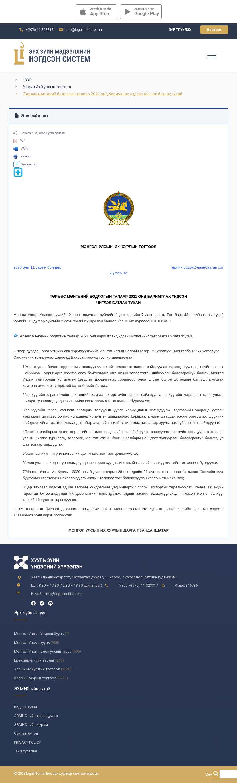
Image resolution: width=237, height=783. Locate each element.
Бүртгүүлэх (180, 30)
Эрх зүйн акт (32, 116)
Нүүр (27, 79)
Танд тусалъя (25, 751)
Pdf (19, 140)
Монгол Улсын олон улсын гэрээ (43, 651)
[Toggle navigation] (211, 55)
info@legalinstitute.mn (84, 30)
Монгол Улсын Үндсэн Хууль (39, 634)
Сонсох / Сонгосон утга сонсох (39, 133)
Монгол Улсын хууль (32, 642)
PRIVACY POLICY (27, 742)
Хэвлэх (22, 156)
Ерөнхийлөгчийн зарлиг (34, 660)
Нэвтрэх (214, 30)
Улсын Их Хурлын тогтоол (47, 87)
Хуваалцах (25, 164)
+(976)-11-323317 (40, 30)
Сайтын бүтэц (26, 733)
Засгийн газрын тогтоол (35, 678)
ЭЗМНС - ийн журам (31, 724)
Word (20, 148)
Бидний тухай (25, 707)
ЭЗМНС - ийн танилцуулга (36, 716)
